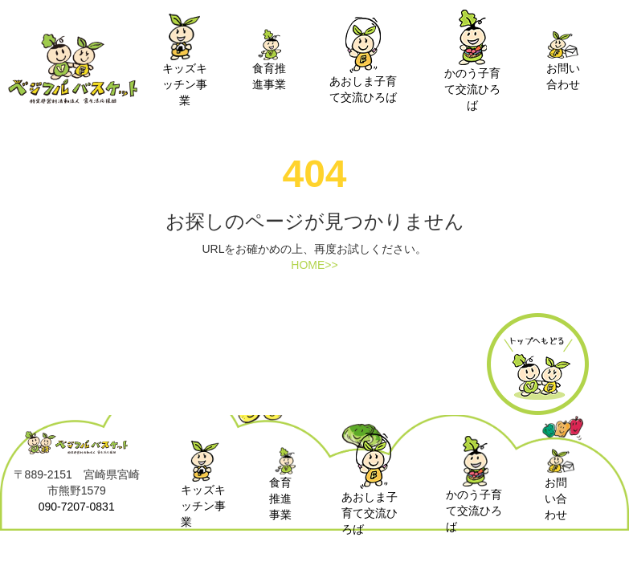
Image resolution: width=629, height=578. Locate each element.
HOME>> (314, 264)
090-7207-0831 (77, 506)
